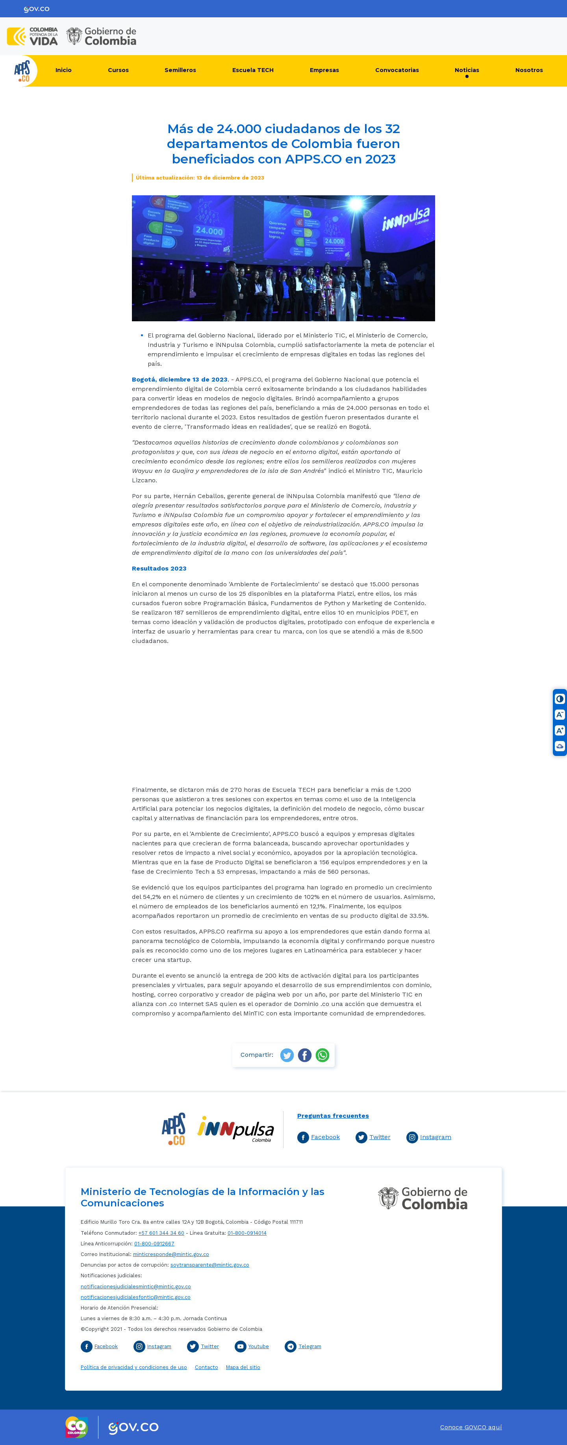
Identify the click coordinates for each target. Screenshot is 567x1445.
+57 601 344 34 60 (161, 1233)
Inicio (64, 70)
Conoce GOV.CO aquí (471, 1427)
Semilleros (180, 70)
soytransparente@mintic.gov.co (209, 1265)
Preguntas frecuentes (333, 1115)
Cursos (118, 70)
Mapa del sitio (243, 1367)
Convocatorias (397, 70)
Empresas (324, 70)
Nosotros (529, 70)
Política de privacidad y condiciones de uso (134, 1367)
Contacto (206, 1367)
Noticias (467, 70)
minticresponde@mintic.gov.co (171, 1254)
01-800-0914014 (247, 1233)
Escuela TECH (253, 70)
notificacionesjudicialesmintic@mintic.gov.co (136, 1286)
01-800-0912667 (154, 1244)
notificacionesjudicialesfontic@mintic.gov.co (136, 1297)
